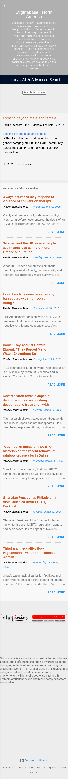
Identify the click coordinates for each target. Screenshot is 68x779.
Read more (56, 232)
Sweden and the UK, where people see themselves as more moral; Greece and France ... (29, 248)
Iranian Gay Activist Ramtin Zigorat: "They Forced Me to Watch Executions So (24, 349)
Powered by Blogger (34, 760)
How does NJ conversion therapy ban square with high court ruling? (28, 298)
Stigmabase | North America (34, 14)
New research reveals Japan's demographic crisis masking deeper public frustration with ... (27, 400)
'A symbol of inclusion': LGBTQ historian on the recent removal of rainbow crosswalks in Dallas (29, 451)
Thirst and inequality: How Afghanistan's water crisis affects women (29, 553)
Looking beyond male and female (24, 133)
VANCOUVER (34, 640)
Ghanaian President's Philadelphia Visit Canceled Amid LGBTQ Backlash (29, 502)
